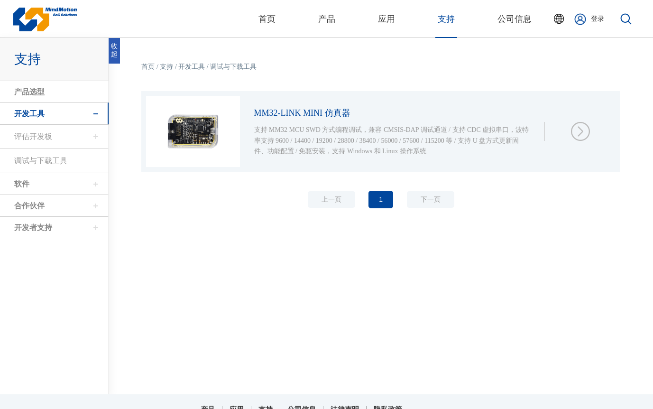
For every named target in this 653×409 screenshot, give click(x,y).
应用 (237, 403)
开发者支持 (31, 227)
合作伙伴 (27, 206)
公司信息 (301, 403)
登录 (589, 19)
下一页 (433, 199)
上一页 (334, 199)
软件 (19, 184)
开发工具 (27, 114)
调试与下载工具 (38, 161)
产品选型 (27, 92)
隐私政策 (388, 403)
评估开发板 (31, 136)
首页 (150, 66)
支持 (265, 403)
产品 (208, 403)
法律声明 (345, 403)
